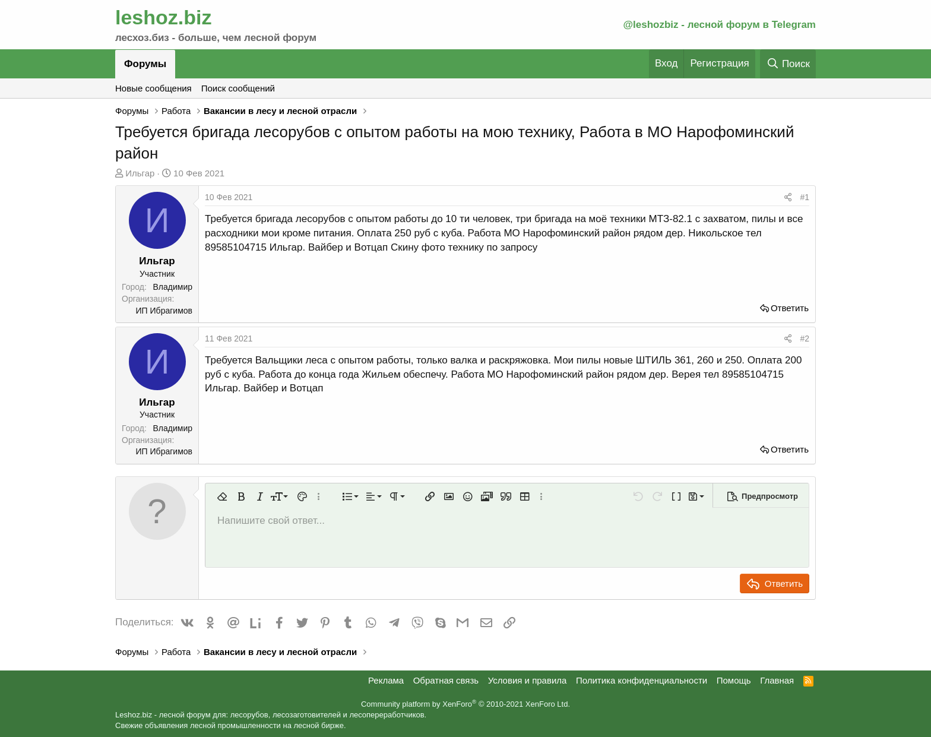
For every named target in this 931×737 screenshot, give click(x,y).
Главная (777, 680)
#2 (804, 338)
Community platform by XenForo (465, 704)
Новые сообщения (153, 88)
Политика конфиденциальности (641, 680)
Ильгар (139, 173)
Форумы (145, 63)
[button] (222, 496)
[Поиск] (788, 63)
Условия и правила (527, 680)
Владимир (172, 287)
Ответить (790, 308)
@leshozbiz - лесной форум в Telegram (719, 24)
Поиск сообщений (238, 88)
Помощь (734, 680)
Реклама (386, 680)
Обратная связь (446, 680)
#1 (804, 197)
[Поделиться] (788, 197)
